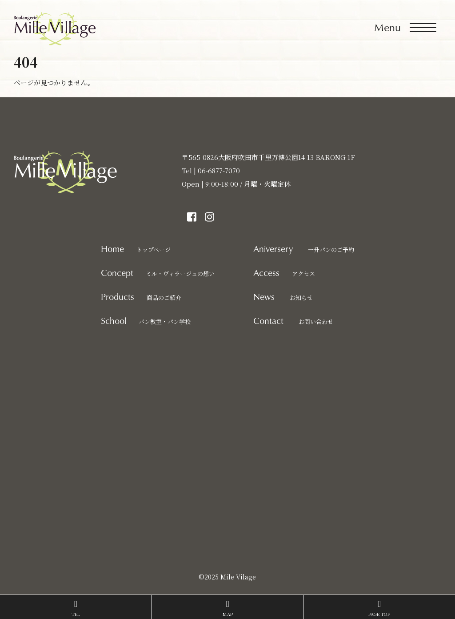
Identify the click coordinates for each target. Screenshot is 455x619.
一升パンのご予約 (303, 249)
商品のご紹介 (141, 297)
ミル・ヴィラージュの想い (158, 273)
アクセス (284, 273)
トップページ (136, 249)
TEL (76, 608)
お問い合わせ (293, 321)
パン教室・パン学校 (146, 321)
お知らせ (283, 297)
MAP (227, 608)
